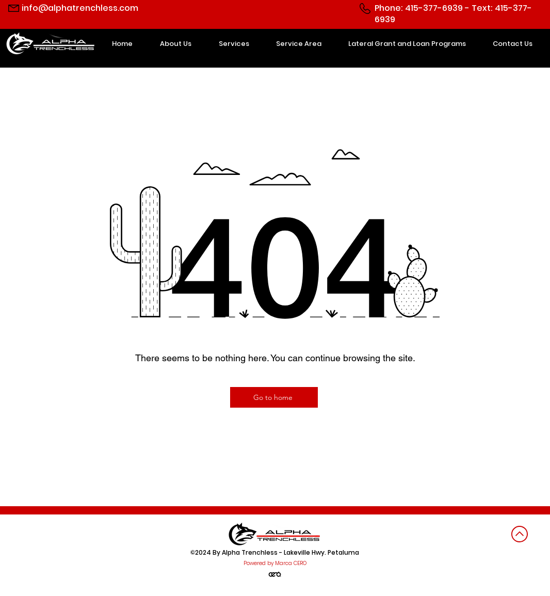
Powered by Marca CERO (275, 563)
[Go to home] (274, 397)
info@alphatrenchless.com (80, 8)
